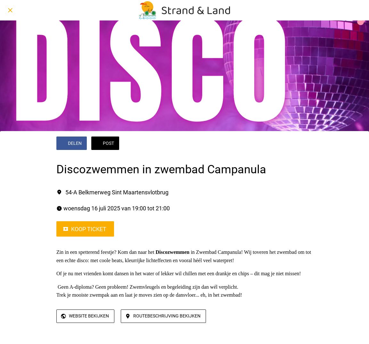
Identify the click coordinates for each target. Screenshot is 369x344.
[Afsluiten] (10, 10)
